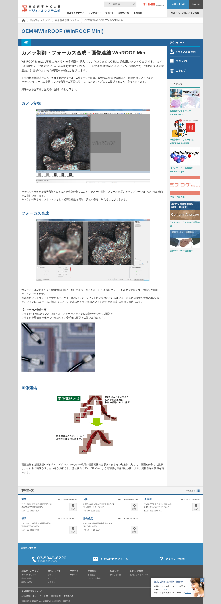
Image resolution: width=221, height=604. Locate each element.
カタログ (51, 582)
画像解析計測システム (67, 20)
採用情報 (54, 596)
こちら (164, 589)
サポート (73, 575)
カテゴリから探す (28, 575)
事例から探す (27, 578)
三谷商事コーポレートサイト (33, 596)
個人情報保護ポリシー (30, 591)
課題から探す (27, 582)
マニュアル (52, 578)
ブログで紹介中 (177, 197)
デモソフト (52, 575)
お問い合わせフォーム (139, 575)
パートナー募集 (94, 578)
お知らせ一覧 (115, 575)
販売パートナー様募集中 (181, 251)
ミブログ (67, 596)
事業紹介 (91, 575)
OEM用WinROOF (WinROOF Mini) (103, 20)
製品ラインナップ (40, 20)
